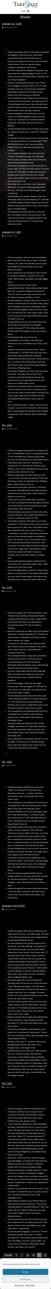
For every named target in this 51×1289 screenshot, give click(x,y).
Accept (26, 1272)
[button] (23, 11)
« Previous (8, 1255)
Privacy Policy (19, 1285)
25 (33, 1255)
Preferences (25, 1279)
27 (45, 1255)
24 (28, 1255)
